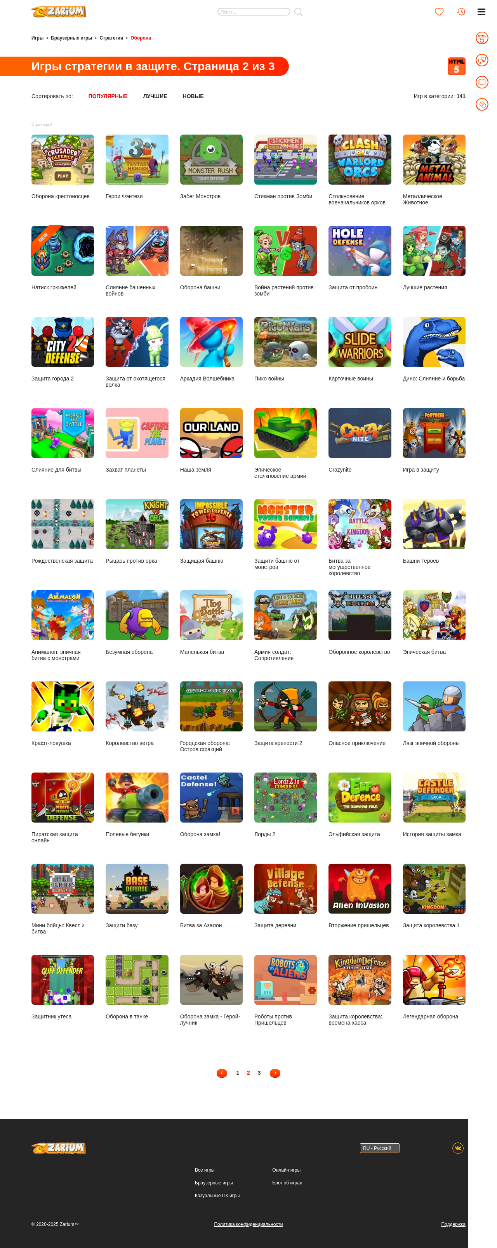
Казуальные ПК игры (217, 1195)
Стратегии (111, 38)
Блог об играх (287, 1183)
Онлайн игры (286, 1170)
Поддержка (453, 1224)
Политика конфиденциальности (248, 1224)
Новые (193, 96)
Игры (37, 38)
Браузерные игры (71, 38)
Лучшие (155, 96)
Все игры (204, 1170)
